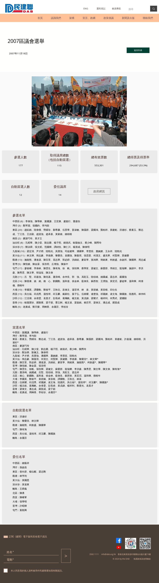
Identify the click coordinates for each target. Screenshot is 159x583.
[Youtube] (118, 547)
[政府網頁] (99, 191)
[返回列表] (138, 50)
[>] (66, 556)
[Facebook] (118, 540)
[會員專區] (116, 8)
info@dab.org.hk (108, 554)
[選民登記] (101, 8)
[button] (56, 17)
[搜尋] (136, 9)
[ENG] (85, 8)
